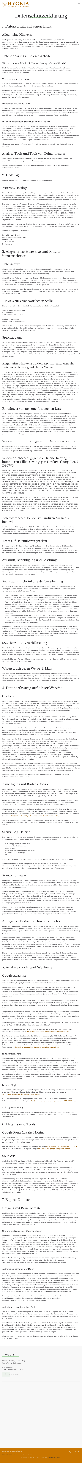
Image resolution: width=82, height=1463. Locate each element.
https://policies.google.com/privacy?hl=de (54, 1149)
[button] (79, 4)
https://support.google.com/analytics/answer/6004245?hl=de (53, 1101)
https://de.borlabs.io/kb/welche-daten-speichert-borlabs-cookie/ (34, 816)
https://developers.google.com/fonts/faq (61, 1146)
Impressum (27, 1454)
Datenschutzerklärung (12, 1451)
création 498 (54, 1458)
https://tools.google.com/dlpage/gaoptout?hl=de (21, 1094)
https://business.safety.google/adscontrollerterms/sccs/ (48, 1032)
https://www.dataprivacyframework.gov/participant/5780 (37, 1047)
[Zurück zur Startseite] (15, 4)
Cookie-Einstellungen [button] (11, 1454)
